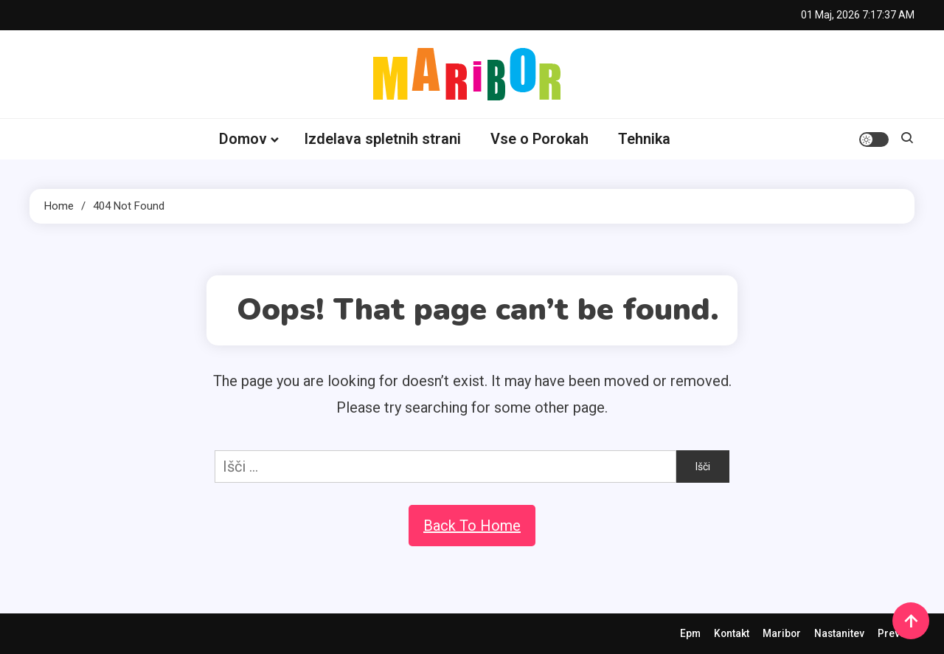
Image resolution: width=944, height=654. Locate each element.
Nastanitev (838, 633)
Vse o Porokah (539, 139)
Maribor (779, 633)
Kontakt (729, 633)
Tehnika (644, 139)
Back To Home (472, 525)
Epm (687, 633)
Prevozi (895, 633)
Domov (243, 139)
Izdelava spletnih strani (382, 139)
